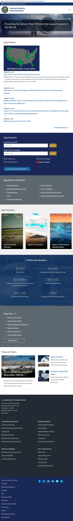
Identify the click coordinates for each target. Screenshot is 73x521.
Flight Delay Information (7, 435)
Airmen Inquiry (42, 452)
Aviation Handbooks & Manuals (46, 431)
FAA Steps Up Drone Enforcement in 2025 (17, 121)
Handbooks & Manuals (14, 199)
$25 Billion (20, 279)
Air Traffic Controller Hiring (8, 459)
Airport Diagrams (42, 428)
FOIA (2, 493)
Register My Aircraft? (14, 331)
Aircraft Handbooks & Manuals (46, 425)
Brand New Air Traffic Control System (11, 452)
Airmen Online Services (44, 455)
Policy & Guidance (46, 189)
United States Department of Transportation (14, 4)
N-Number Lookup (43, 459)
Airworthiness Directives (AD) (16, 189)
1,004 (53, 293)
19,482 (20, 268)
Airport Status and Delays (12, 150)
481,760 (20, 293)
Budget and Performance (8, 487)
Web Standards (5, 517)
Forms (9, 196)
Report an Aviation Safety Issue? (18, 324)
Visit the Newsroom (61, 128)
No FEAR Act (4, 500)
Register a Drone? (13, 328)
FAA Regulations (12, 192)
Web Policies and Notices (8, 514)
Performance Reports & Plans (46, 441)
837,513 (52, 279)
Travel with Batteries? (14, 335)
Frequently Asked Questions (45, 465)
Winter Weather (57, 357)
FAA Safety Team (42, 462)
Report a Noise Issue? (14, 318)
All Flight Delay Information (17, 169)
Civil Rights (4, 490)
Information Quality (6, 497)
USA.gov (3, 510)
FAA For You (14, 341)
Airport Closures (44, 162)
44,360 (53, 268)
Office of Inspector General (8, 503)
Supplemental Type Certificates (10, 438)
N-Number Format (10, 142)
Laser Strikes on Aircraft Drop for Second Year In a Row (22, 74)
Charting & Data (5, 431)
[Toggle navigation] (70, 10)
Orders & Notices (46, 185)
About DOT (4, 483)
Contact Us (4, 413)
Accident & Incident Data (8, 425)
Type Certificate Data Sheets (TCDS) (11, 441)
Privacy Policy (5, 507)
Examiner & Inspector (43, 435)
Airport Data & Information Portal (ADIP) (11, 428)
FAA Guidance (41, 438)
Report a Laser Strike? (14, 321)
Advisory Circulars (12, 185)
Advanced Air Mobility (7, 455)
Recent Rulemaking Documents (51, 192)
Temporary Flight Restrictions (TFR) (52, 196)
